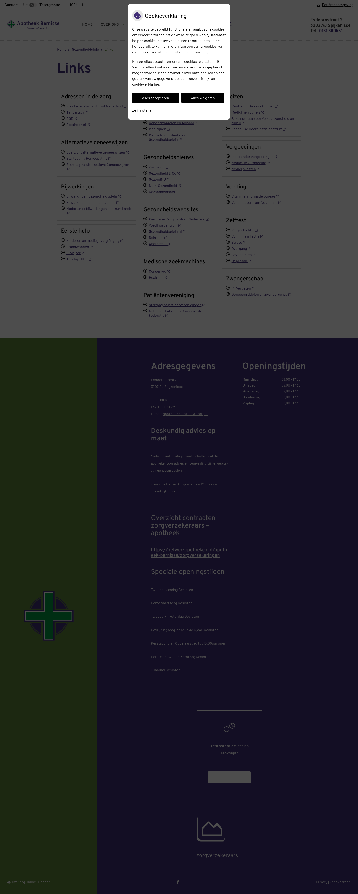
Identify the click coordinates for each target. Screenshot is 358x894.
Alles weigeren (203, 98)
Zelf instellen (142, 110)
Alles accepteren (155, 98)
